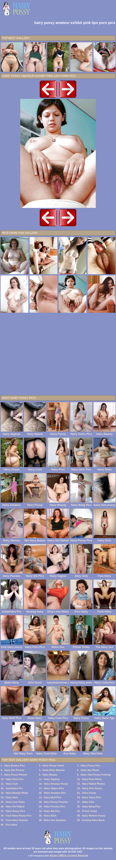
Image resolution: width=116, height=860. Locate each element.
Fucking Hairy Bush (93, 820)
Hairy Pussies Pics (54, 806)
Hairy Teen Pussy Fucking (96, 774)
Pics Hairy (11, 824)
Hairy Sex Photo (90, 770)
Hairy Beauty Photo (17, 793)
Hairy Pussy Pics (90, 765)
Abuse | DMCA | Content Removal (69, 855)
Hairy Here (12, 797)
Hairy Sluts (50, 815)
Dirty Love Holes (15, 802)
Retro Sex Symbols (55, 820)
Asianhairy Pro (14, 788)
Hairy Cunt (12, 784)
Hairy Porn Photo (92, 779)
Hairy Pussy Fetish (53, 765)
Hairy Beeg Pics (91, 806)
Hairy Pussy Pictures (56, 802)
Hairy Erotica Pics (14, 765)
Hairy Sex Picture (14, 770)
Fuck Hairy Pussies (17, 820)
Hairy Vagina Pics (54, 788)
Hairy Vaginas (52, 779)
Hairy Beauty (49, 774)
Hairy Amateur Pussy (56, 784)
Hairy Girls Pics (15, 779)
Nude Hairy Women (53, 770)
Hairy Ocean (89, 793)
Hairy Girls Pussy (92, 788)
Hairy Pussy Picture (15, 774)
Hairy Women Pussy (93, 815)
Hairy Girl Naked (15, 806)
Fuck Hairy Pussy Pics (19, 815)
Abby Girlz (88, 802)
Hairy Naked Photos (93, 784)
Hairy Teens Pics (91, 797)
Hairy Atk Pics (52, 811)
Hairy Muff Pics (52, 797)
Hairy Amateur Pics (55, 793)
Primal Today (89, 811)
